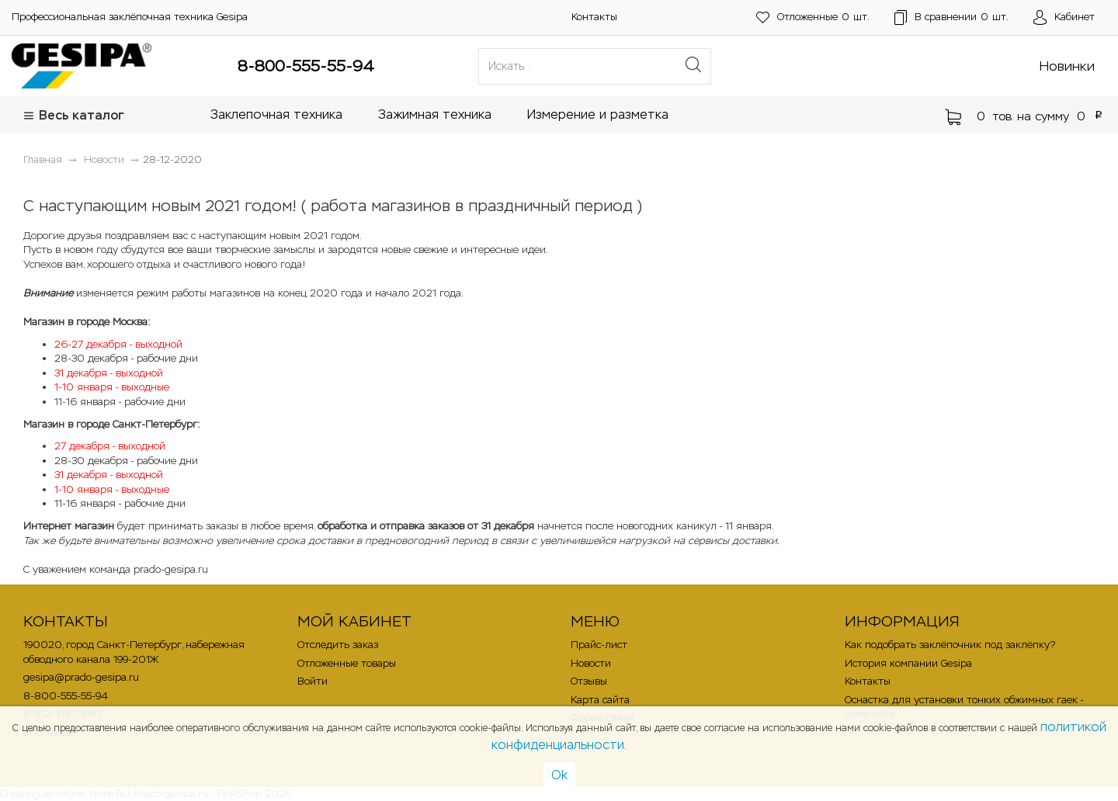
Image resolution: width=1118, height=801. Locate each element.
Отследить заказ (337, 644)
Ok (559, 775)
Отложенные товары (346, 663)
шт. (813, 17)
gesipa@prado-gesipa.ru (81, 677)
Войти (312, 681)
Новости (591, 663)
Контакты (594, 16)
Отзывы (589, 681)
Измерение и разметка (597, 114)
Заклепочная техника (276, 114)
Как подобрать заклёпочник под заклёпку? (950, 644)
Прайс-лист (599, 644)
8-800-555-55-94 (306, 66)
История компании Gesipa (908, 663)
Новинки (1067, 66)
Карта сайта (600, 699)
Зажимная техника (434, 114)
